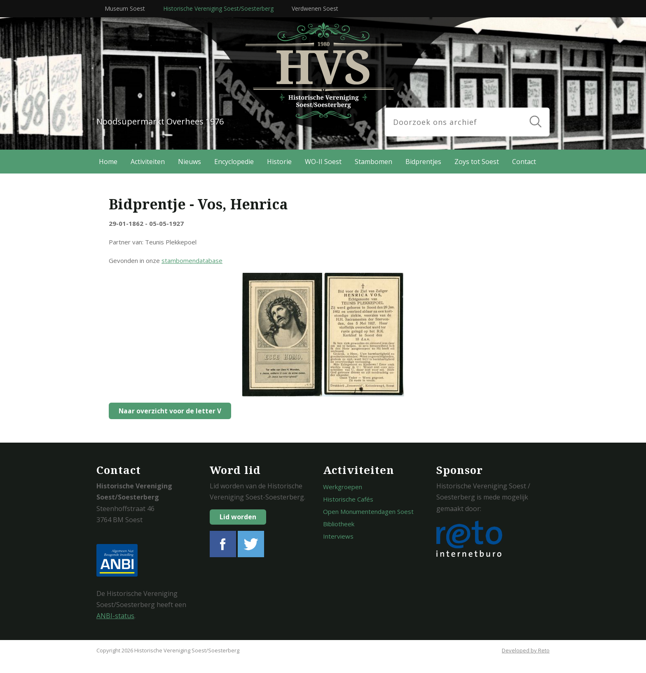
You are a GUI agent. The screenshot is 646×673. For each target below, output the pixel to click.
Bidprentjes (423, 161)
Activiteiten (148, 161)
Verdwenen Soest (315, 8)
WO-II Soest (323, 161)
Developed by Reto (526, 650)
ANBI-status (115, 615)
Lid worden (238, 516)
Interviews (338, 536)
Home (108, 161)
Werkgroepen (342, 487)
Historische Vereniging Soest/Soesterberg (218, 8)
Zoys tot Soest (476, 161)
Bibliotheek (338, 524)
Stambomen (373, 161)
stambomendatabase (192, 260)
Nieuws (189, 161)
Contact (524, 161)
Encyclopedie (234, 161)
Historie (279, 161)
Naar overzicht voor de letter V (168, 411)
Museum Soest (125, 8)
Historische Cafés (348, 499)
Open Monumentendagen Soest (368, 511)
